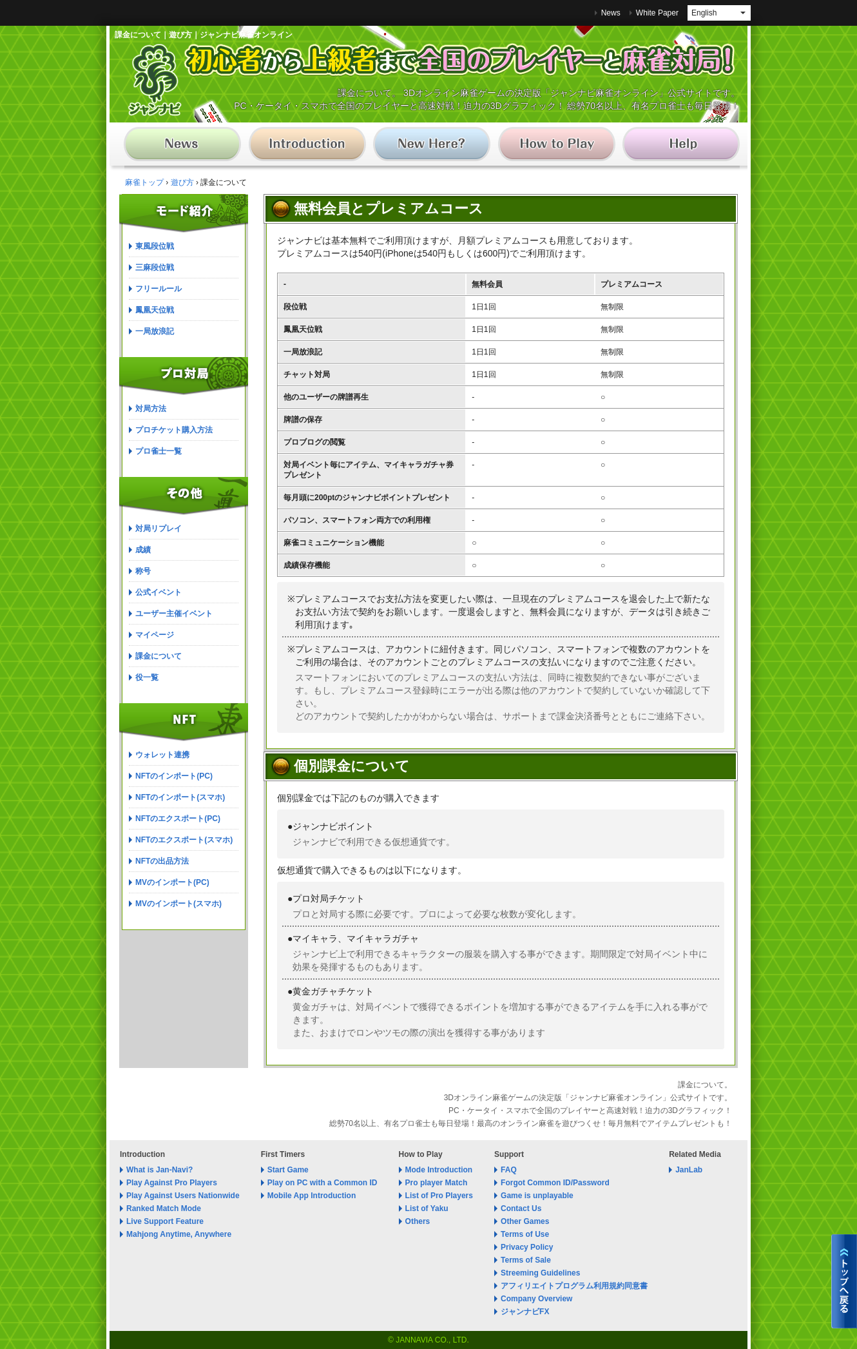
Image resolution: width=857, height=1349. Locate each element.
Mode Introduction (439, 1170)
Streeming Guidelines (540, 1273)
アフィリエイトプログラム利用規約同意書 (574, 1286)
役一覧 (147, 677)
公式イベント (158, 592)
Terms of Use (525, 1234)
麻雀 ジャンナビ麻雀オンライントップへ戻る (844, 1281)
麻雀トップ (144, 182)
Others (417, 1221)
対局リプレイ (158, 528)
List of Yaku (426, 1208)
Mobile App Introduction (311, 1195)
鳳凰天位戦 (154, 310)
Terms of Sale (526, 1260)
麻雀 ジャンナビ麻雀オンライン (155, 80)
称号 (143, 571)
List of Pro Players (439, 1195)
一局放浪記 (154, 331)
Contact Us (521, 1208)
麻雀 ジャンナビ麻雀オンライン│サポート (678, 146)
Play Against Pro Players (171, 1183)
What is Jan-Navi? (159, 1170)
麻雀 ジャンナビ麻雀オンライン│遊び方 (555, 146)
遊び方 (182, 182)
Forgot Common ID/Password (555, 1183)
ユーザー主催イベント (174, 613)
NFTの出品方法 (162, 861)
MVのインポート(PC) (172, 882)
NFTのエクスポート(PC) (177, 818)
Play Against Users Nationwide (183, 1195)
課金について (158, 656)
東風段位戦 (154, 246)
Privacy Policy (527, 1247)
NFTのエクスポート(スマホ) (184, 839)
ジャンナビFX (525, 1311)
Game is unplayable (537, 1195)
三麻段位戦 (154, 267)
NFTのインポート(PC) (174, 776)
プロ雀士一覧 (158, 451)
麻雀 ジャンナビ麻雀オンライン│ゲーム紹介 (309, 146)
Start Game (288, 1170)
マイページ (154, 634)
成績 (143, 549)
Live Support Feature (165, 1221)
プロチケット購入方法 (174, 429)
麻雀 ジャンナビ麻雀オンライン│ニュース (185, 146)
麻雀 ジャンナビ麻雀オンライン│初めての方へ (432, 146)
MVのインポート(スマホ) (178, 903)
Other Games (525, 1221)
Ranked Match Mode (163, 1208)
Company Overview (536, 1299)
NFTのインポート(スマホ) (180, 797)
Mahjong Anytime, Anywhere (178, 1234)
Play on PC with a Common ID (322, 1183)
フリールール (158, 288)
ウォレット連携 (162, 754)
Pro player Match (436, 1183)
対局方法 (150, 408)
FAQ (509, 1170)
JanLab (688, 1170)
